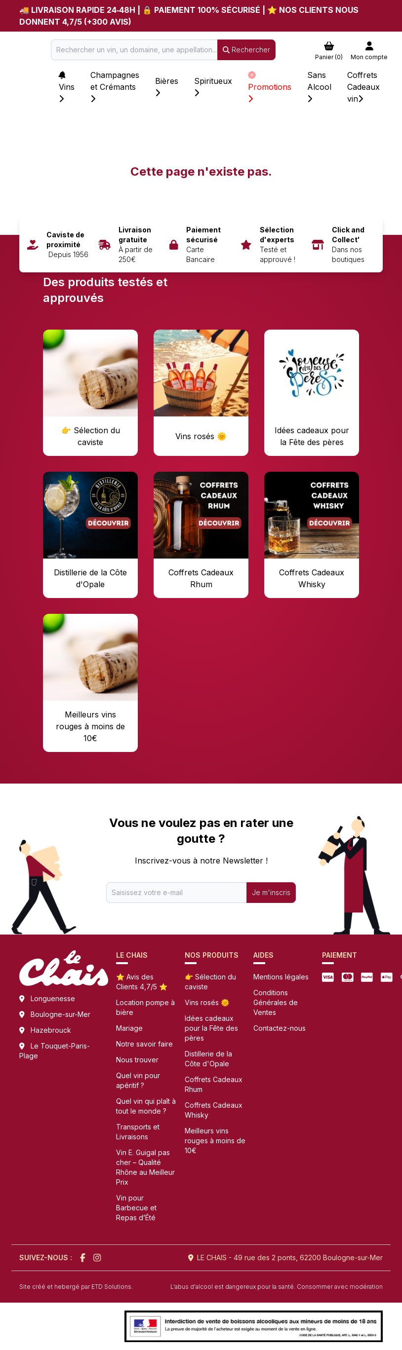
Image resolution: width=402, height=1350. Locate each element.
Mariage (129, 1028)
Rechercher (246, 49)
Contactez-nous (279, 1028)
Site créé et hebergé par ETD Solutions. (76, 1286)
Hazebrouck (51, 1030)
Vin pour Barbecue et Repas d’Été (136, 1208)
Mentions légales (281, 977)
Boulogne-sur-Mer (60, 1014)
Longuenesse (53, 998)
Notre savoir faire (144, 1044)
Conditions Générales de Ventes (275, 1002)
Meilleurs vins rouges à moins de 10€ (215, 1140)
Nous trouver (137, 1059)
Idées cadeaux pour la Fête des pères (211, 1028)
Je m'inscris (271, 892)
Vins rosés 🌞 (207, 1002)
